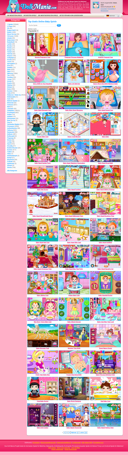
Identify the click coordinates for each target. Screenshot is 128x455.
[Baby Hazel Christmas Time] (42, 256)
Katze (9, 89)
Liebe (9, 93)
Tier (8, 75)
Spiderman (10, 163)
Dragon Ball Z (11, 30)
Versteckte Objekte (13, 124)
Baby (9, 69)
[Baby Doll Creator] (42, 415)
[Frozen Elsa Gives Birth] (74, 362)
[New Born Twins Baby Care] (42, 309)
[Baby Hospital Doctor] (105, 282)
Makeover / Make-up (14, 95)
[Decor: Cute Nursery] (74, 124)
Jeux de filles (75, 448)
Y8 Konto (10, 36)
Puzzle (9, 60)
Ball (8, 107)
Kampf (9, 157)
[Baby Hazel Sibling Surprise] (105, 176)
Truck (9, 61)
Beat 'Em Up (11, 120)
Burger (9, 50)
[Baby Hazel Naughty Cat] (105, 256)
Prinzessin (10, 126)
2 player (9, 26)
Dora (8, 65)
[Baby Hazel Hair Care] (42, 229)
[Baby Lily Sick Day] (74, 71)
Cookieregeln (76, 442)
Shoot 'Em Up (11, 34)
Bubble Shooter (12, 148)
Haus (9, 71)
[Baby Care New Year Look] (105, 309)
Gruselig (10, 146)
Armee (9, 81)
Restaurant (10, 132)
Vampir (9, 52)
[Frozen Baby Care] (42, 124)
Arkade (9, 38)
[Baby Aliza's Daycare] (74, 309)
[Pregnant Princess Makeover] (74, 44)
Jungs (9, 79)
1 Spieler (10, 24)
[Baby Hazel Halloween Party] (74, 203)
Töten (9, 154)
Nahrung (10, 73)
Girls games (52, 448)
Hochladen (36, 442)
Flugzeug (10, 138)
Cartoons (10, 105)
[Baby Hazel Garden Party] (42, 150)
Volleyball (10, 58)
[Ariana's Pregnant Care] (105, 44)
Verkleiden (10, 110)
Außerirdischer (12, 128)
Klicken (9, 87)
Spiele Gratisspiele (57, 449)
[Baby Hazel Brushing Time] (105, 203)
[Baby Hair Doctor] (42, 176)
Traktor (9, 152)
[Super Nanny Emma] (105, 335)
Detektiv (9, 67)
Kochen (9, 91)
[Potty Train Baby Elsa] (42, 362)
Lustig (9, 142)
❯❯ (83, 432)
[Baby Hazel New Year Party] (74, 256)
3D (8, 28)
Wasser (9, 56)
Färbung (10, 130)
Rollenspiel (10, 136)
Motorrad (10, 103)
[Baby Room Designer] (74, 388)
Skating (9, 85)
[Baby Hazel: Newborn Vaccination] (74, 150)
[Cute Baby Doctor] (42, 388)
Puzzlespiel (11, 112)
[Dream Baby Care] (74, 282)
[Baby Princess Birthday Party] (105, 362)
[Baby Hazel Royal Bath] (105, 150)
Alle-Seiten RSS (87, 442)
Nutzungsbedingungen (48, 442)
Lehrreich (10, 108)
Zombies (10, 77)
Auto (8, 99)
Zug (8, 122)
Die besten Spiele (30, 15)
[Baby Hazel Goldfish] (105, 229)
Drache (9, 83)
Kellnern (10, 134)
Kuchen (9, 150)
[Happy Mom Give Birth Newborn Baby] (105, 71)
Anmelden (111, 9)
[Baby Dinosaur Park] (42, 335)
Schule (9, 167)
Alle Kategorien (12, 170)
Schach (9, 165)
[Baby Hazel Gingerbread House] (42, 203)
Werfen (9, 48)
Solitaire (9, 116)
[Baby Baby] (105, 124)
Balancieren (11, 40)
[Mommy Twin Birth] (74, 335)
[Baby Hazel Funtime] (74, 176)
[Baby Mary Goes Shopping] (74, 97)
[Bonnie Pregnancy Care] (42, 44)
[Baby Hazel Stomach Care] (42, 97)
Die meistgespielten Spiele (48, 15)
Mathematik (11, 97)
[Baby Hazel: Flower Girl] (74, 415)
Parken (9, 114)
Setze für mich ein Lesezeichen (71, 15)
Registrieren (104, 11)
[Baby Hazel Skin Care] (74, 229)
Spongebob (11, 63)
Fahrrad (9, 54)
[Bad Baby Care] (105, 388)
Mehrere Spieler (12, 101)
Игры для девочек (63, 448)
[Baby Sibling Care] (42, 282)
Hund (9, 144)
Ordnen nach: (32, 29)
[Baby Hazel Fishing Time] (105, 415)
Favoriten (104, 9)
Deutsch (110, 16)
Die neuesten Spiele (14, 15)
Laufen (9, 44)
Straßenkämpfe (12, 156)
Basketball (10, 42)
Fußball (9, 161)
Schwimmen (11, 118)
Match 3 (10, 32)
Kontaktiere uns (98, 442)
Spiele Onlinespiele (70, 449)
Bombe (9, 46)
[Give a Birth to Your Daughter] (42, 71)
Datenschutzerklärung (64, 442)
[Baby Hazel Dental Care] (105, 97)
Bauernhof (10, 159)
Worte (9, 140)
